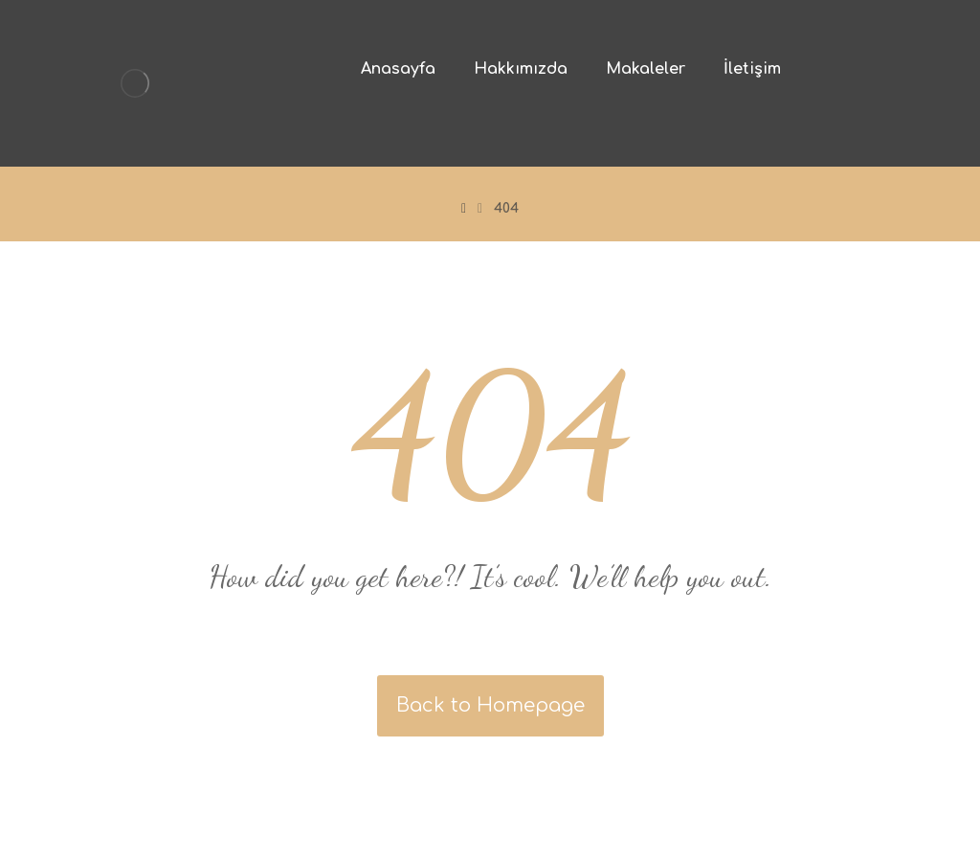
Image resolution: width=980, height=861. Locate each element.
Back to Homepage (490, 705)
